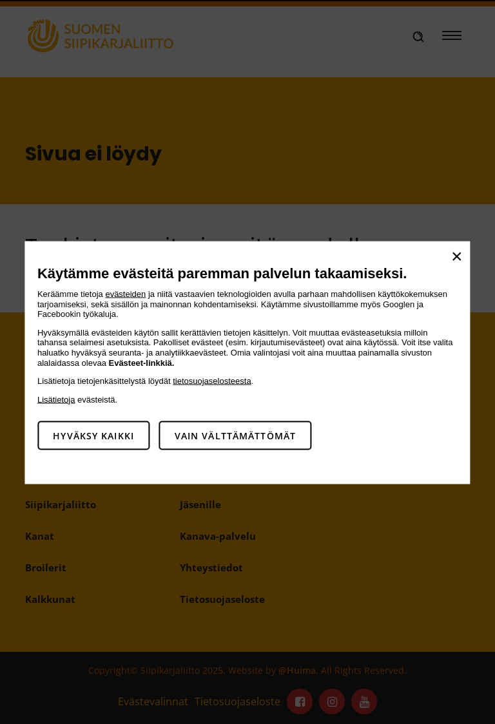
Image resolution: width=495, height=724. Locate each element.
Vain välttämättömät (235, 436)
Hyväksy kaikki (93, 436)
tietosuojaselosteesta (212, 381)
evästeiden (125, 294)
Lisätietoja (56, 399)
